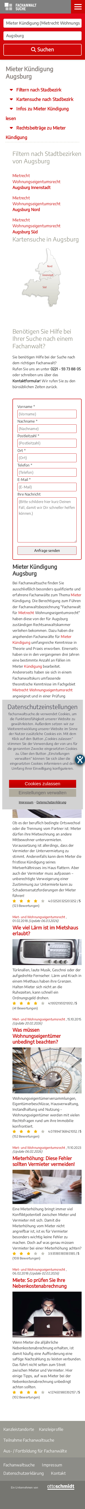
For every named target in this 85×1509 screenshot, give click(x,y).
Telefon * (24, 465)
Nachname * (27, 421)
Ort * (21, 450)
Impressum (52, 1464)
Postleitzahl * (28, 436)
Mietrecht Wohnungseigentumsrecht (36, 181)
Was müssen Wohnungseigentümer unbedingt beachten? (36, 1036)
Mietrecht (26, 612)
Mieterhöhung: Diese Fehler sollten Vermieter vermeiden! (43, 1161)
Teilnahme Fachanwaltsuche (28, 1440)
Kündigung (33, 666)
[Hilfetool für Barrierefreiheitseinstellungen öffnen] (80, 760)
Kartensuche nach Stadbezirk (44, 99)
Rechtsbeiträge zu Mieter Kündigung (36, 132)
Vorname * (26, 406)
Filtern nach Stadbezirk (38, 89)
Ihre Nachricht (29, 494)
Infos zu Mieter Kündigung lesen (37, 113)
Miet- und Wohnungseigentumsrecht (39, 917)
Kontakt (58, 1473)
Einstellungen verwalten (42, 792)
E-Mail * (24, 479)
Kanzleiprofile (51, 1429)
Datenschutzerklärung (23, 1473)
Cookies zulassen (42, 783)
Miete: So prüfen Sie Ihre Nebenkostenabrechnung (39, 1283)
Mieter (76, 595)
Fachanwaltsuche (19, 1464)
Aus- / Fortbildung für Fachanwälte (35, 1450)
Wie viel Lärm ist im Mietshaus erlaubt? (45, 930)
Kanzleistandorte (18, 1429)
